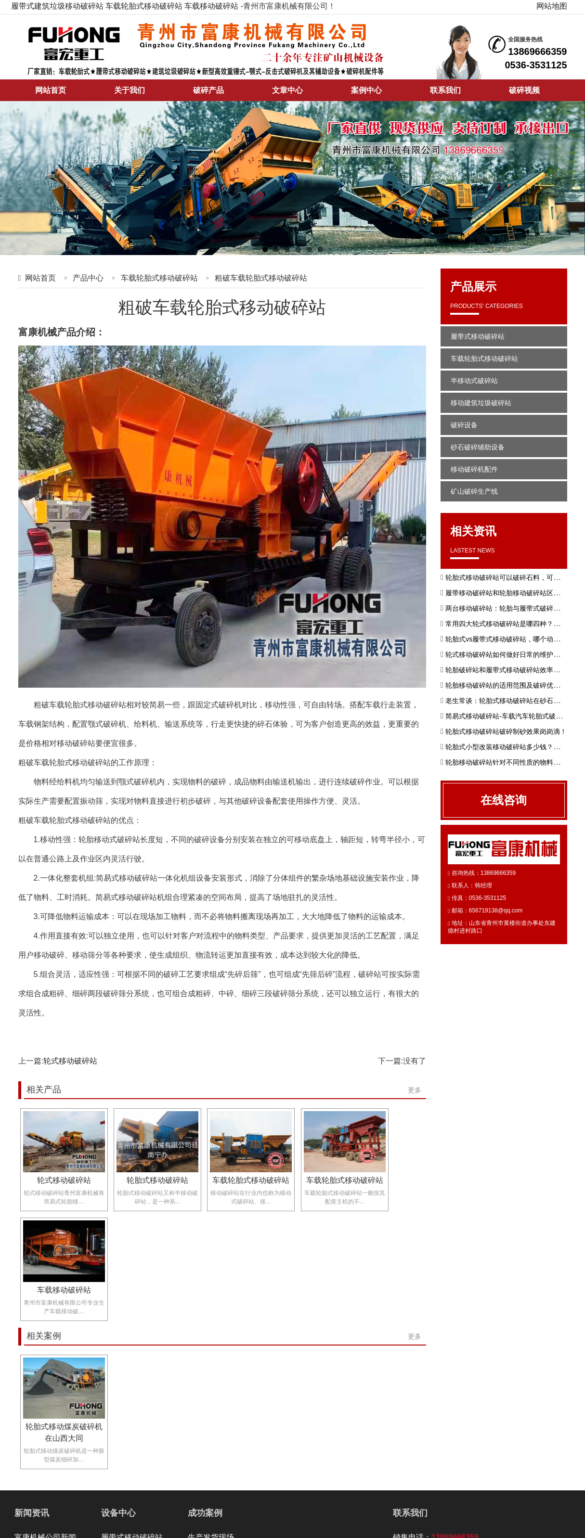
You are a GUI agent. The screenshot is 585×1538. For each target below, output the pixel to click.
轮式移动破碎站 (70, 1061)
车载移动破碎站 (211, 6)
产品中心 (88, 278)
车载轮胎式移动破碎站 (143, 6)
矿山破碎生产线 (474, 491)
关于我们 (129, 90)
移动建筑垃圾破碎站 (481, 403)
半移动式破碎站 (474, 380)
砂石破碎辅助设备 (478, 447)
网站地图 (551, 6)
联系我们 (445, 90)
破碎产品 (208, 90)
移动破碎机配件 (474, 469)
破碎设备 (464, 425)
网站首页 (50, 90)
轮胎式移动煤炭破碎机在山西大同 (64, 1432)
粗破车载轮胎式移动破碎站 (261, 278)
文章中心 (287, 90)
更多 (414, 1090)
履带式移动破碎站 (478, 336)
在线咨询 (504, 800)
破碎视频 (524, 90)
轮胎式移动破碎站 (157, 1180)
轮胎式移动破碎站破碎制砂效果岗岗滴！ (506, 731)
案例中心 (366, 90)
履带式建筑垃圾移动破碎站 (57, 6)
